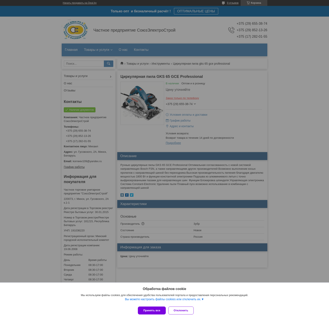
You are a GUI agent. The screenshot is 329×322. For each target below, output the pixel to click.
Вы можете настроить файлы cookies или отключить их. (163, 301)
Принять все (151, 310)
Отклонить (182, 310)
